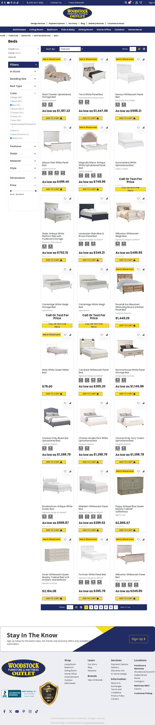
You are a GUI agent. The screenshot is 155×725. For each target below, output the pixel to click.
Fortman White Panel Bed (92, 574)
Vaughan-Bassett (123, 313)
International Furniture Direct (91, 98)
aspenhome (47, 310)
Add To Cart (54, 118)
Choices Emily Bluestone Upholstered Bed (55, 439)
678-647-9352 (35, 3)
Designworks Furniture (124, 376)
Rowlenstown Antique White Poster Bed (57, 507)
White (17, 138)
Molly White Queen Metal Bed (55, 371)
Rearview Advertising (94, 722)
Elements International (52, 242)
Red (16, 130)
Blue (16, 105)
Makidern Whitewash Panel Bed (93, 507)
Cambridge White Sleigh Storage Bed (55, 305)
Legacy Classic (121, 169)
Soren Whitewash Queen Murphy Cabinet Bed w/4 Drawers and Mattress (55, 577)
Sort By (50, 49)
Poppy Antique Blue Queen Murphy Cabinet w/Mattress (129, 509)
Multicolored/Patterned (24, 125)
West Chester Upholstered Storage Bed (56, 95)
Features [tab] (23, 146)
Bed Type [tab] (23, 86)
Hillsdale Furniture (49, 583)
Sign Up (138, 639)
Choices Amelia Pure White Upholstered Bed (93, 439)
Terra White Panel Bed (90, 94)
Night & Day (120, 515)
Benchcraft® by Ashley (125, 100)
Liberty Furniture (49, 169)
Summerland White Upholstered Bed (125, 164)
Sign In (152, 2)
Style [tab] (23, 168)
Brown (18, 109)
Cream (18, 112)
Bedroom (26, 36)
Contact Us (55, 2)
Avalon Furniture (49, 100)
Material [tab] (23, 161)
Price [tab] (23, 185)
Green (17, 116)
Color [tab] (23, 93)
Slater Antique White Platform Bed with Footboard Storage (53, 236)
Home (2, 35)
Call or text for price (130, 189)
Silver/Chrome (21, 134)
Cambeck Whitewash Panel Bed (93, 371)
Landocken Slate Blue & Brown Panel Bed (91, 235)
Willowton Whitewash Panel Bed (130, 575)
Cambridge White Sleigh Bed (92, 305)
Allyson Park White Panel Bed (55, 164)
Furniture (13, 36)
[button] (65, 59)
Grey (17, 120)
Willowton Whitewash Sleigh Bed (127, 235)
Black (17, 101)
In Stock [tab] (23, 71)
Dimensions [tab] (23, 178)
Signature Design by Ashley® (91, 239)
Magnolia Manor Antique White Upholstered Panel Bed (92, 165)
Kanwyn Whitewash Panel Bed (129, 95)
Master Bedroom (42, 36)
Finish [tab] (23, 153)
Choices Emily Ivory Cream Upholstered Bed (129, 439)
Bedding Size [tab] (23, 78)
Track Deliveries (76, 2)
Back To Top (125, 607)
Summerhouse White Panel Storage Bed (130, 371)
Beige (17, 97)
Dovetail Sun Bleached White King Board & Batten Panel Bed (129, 307)
